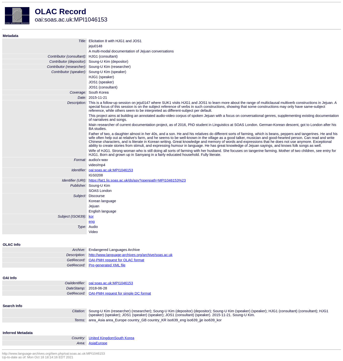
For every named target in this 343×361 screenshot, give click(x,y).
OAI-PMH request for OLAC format (116, 260)
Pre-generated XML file (107, 265)
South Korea (124, 338)
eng (92, 222)
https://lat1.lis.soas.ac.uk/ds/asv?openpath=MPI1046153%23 (137, 180)
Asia (92, 343)
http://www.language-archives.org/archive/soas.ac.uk (130, 255)
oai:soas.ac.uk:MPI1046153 (111, 170)
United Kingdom (101, 338)
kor (91, 216)
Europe (101, 343)
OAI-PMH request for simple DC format (120, 293)
